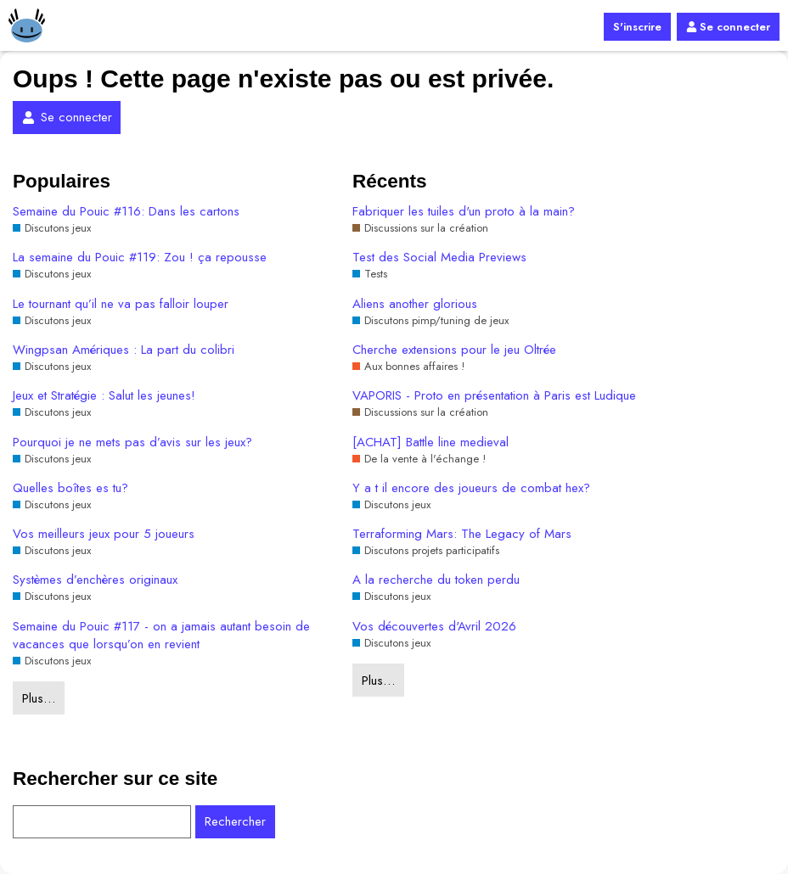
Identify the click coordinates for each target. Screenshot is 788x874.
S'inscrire (637, 27)
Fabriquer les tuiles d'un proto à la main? (463, 212)
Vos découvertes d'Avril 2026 (434, 627)
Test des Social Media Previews (439, 257)
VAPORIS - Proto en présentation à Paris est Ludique (494, 396)
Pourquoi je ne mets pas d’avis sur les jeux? (132, 442)
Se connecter (728, 27)
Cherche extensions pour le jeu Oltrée (454, 350)
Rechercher (235, 821)
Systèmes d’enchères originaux (95, 580)
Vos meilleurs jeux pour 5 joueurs (103, 534)
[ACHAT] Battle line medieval (430, 442)
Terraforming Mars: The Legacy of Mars (461, 534)
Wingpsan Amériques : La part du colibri (123, 350)
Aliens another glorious (414, 304)
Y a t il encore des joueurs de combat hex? (471, 488)
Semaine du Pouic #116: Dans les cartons (126, 212)
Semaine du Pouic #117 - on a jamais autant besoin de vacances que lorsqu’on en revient (161, 635)
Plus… (38, 698)
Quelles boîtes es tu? (70, 488)
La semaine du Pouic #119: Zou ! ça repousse (140, 257)
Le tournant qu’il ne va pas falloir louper (120, 304)
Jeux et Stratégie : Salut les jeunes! (104, 396)
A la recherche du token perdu (436, 580)
